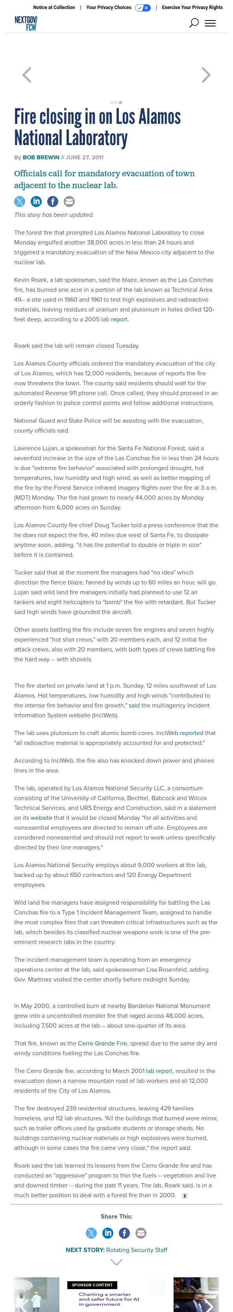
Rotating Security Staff (136, 1221)
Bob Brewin (41, 129)
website (41, 789)
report (119, 290)
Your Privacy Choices (119, 7)
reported (191, 704)
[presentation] (24, 1278)
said (134, 676)
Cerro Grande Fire (102, 1014)
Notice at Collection (54, 7)
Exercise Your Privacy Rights (192, 7)
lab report (159, 1042)
